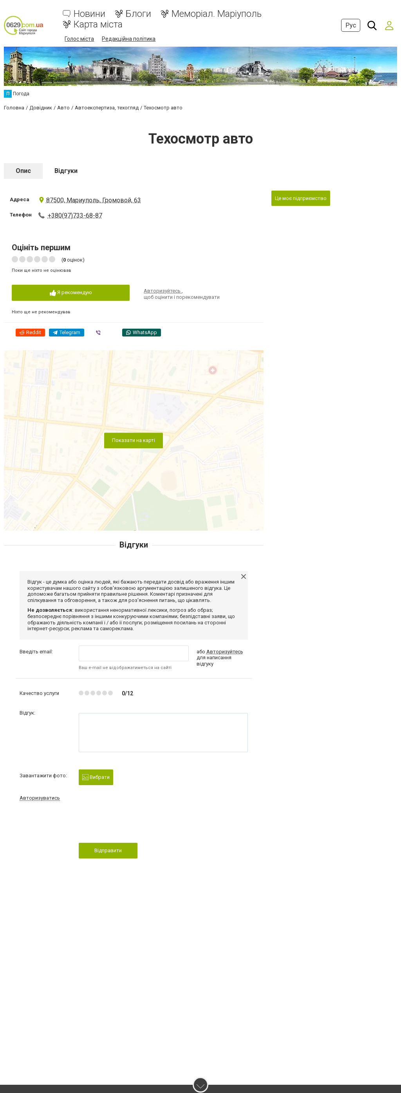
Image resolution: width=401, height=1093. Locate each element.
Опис (23, 170)
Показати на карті (133, 440)
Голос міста (79, 39)
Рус (350, 25)
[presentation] (138, 824)
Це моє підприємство (301, 198)
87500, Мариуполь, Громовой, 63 (89, 200)
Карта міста (98, 24)
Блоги (138, 14)
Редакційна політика (128, 39)
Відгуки (66, 170)
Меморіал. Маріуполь (217, 14)
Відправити (108, 850)
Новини (89, 14)
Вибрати (96, 777)
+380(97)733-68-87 (75, 215)
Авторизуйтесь (163, 290)
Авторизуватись (40, 797)
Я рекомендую (71, 292)
